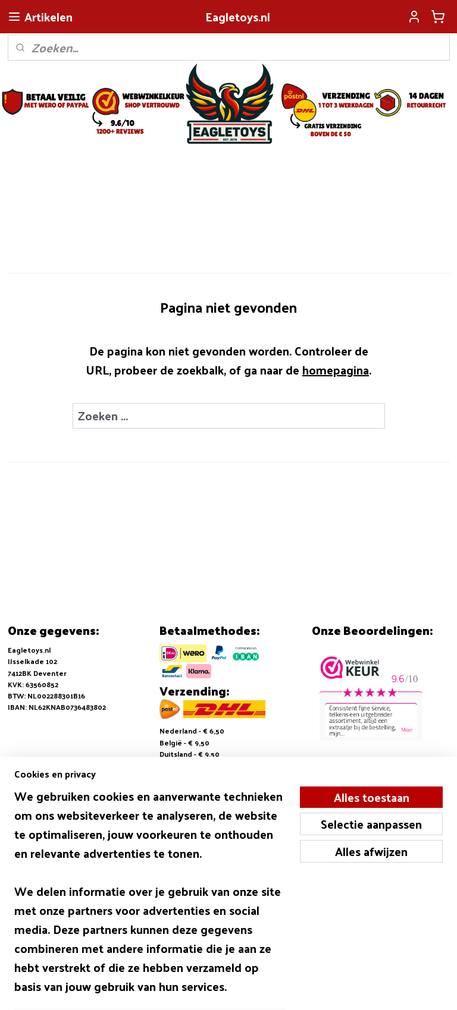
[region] (150, 898)
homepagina (335, 369)
